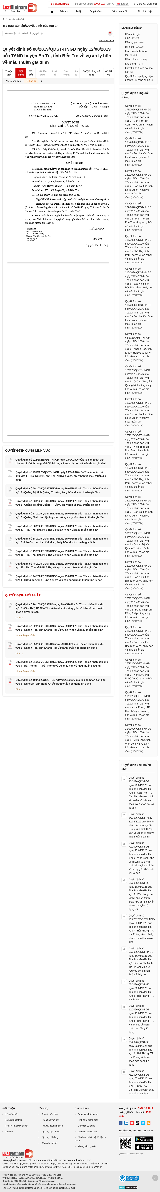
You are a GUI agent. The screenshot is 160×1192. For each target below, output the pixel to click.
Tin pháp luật (145, 11)
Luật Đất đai (49, 1188)
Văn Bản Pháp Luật (12, 1188)
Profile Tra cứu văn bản (16, 1125)
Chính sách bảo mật (88, 1131)
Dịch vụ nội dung (50, 1137)
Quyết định (96, 11)
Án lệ (78, 11)
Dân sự (19, 617)
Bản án (64, 11)
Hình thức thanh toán (88, 1120)
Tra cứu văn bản (50, 1114)
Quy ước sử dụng (86, 1125)
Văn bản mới (119, 11)
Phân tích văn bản (50, 1120)
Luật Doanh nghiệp (32, 1188)
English (122, 4)
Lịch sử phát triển (13, 1120)
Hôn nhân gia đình (25, 635)
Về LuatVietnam (59, 4)
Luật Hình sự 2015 (66, 1188)
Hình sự (129, 46)
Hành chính (131, 59)
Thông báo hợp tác (87, 1146)
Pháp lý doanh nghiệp (52, 1125)
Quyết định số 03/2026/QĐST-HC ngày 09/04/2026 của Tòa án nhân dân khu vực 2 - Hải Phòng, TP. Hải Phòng (141, 990)
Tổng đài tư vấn (49, 1143)
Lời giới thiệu (11, 1114)
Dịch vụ (110, 4)
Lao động (130, 63)
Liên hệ (9, 1131)
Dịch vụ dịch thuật (51, 1131)
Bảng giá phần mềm (88, 1114)
